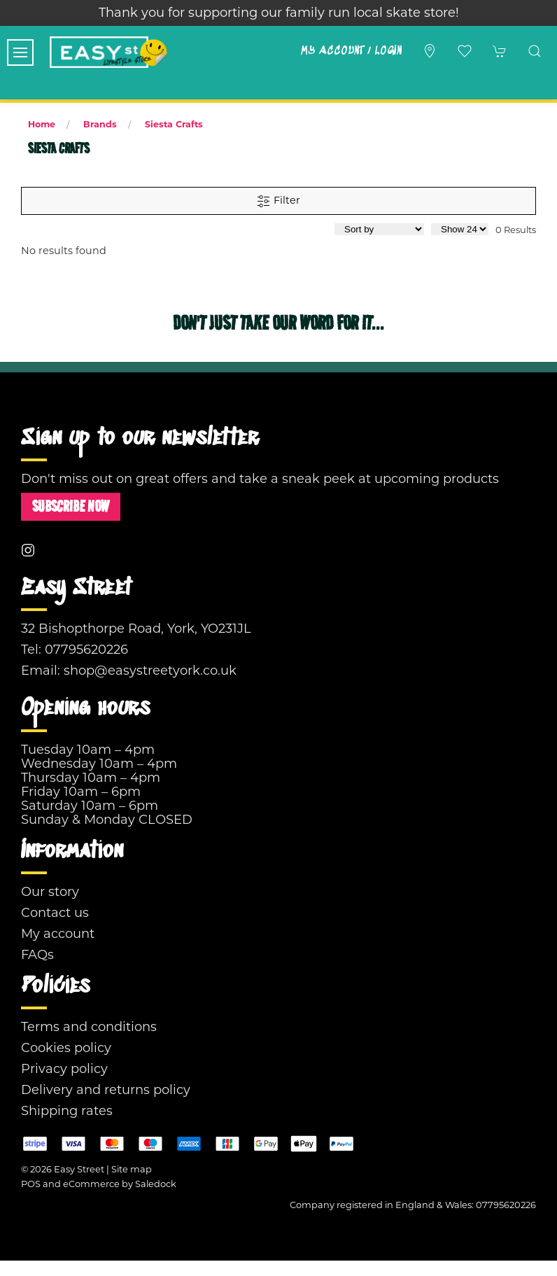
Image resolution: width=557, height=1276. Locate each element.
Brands (100, 124)
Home (41, 124)
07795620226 (86, 649)
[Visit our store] (430, 51)
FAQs (37, 954)
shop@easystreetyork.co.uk (150, 670)
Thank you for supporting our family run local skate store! (279, 12)
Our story (50, 891)
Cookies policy (66, 1048)
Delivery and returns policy (105, 1090)
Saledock (155, 1183)
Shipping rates (67, 1111)
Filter (278, 201)
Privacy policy (64, 1069)
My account (57, 933)
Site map (131, 1169)
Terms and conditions (89, 1027)
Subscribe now (70, 506)
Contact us (55, 912)
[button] (20, 52)
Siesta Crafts (174, 124)
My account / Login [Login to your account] (351, 51)
